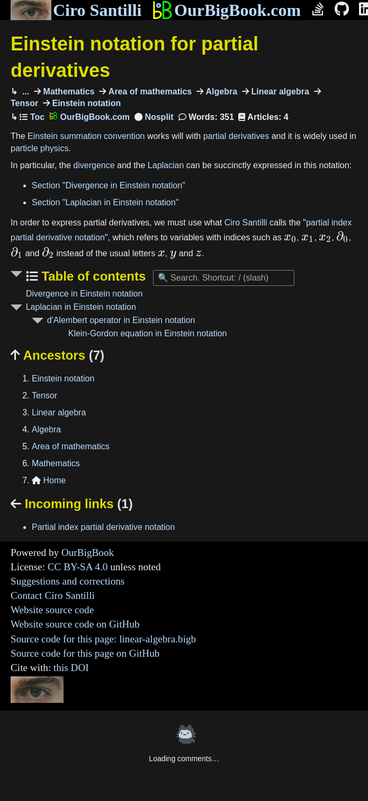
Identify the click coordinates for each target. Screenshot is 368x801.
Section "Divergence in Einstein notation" (108, 185)
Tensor (44, 395)
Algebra (220, 91)
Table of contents (92, 276)
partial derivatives (236, 136)
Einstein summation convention (86, 136)
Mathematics (67, 91)
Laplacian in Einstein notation (81, 306)
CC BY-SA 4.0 (78, 566)
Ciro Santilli (76, 10)
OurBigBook (87, 552)
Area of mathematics (149, 91)
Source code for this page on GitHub (85, 653)
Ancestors (57, 355)
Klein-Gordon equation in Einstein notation (147, 333)
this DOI (71, 667)
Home (49, 480)
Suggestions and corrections (67, 581)
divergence (93, 165)
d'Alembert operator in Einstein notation (121, 320)
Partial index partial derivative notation (103, 527)
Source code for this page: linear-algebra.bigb (103, 639)
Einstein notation (85, 103)
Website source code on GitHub (75, 624)
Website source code (52, 609)
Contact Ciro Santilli (53, 595)
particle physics (39, 148)
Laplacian (166, 165)
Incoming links (72, 504)
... (24, 91)
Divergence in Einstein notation (84, 293)
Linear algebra (279, 91)
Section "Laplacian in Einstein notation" (105, 202)
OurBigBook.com (226, 10)
